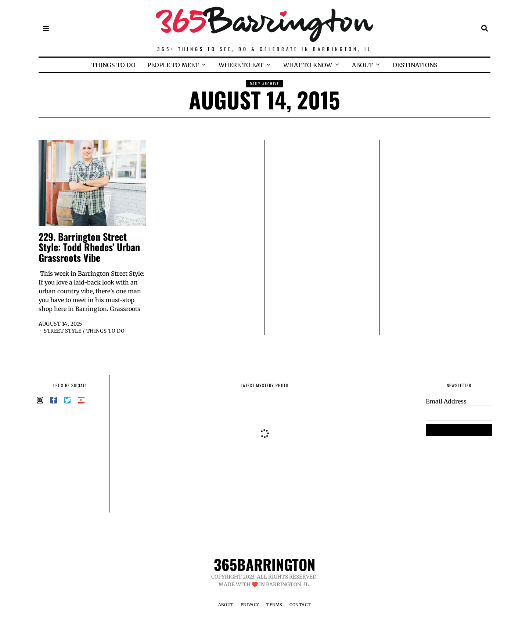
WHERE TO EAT (241, 65)
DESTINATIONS (415, 65)
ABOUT (362, 65)
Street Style (64, 330)
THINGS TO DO (113, 65)
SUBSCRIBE (459, 430)
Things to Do (109, 330)
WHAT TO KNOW (307, 65)
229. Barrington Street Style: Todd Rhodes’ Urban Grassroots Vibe (89, 247)
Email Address (446, 401)
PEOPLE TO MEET (173, 65)
